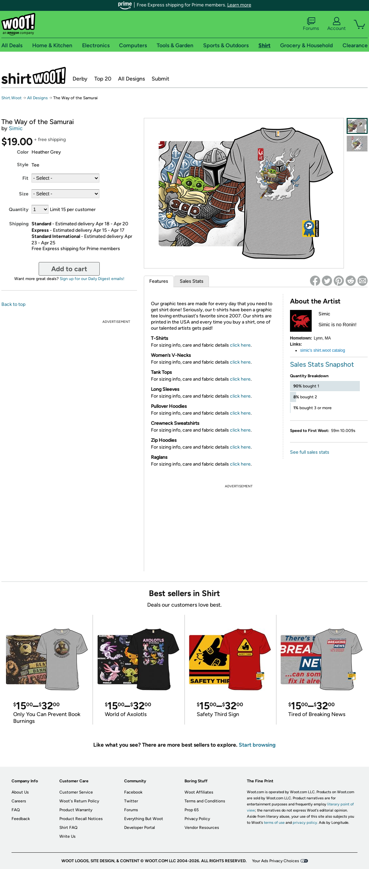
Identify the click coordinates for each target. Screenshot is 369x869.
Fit (25, 178)
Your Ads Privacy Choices (275, 860)
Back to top (13, 304)
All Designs (131, 78)
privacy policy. (305, 822)
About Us (20, 792)
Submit (160, 78)
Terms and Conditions (204, 801)
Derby (80, 78)
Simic (16, 128)
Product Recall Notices (81, 818)
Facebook (133, 792)
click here (240, 345)
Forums (311, 24)
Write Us (67, 836)
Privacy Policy (197, 818)
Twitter (131, 801)
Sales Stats (191, 281)
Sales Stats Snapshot (322, 364)
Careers (19, 801)
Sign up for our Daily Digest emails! (92, 278)
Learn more (239, 5)
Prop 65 (191, 809)
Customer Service (76, 792)
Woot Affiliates (198, 792)
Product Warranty (75, 809)
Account (336, 24)
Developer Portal (139, 827)
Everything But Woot (143, 818)
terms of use (274, 822)
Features (158, 281)
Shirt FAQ (68, 827)
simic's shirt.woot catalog (322, 350)
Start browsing (257, 745)
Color (22, 152)
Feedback (21, 818)
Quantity (18, 209)
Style (22, 165)
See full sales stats (309, 452)
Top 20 (102, 78)
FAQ (16, 809)
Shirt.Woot (33, 75)
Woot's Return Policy (79, 801)
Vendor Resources (201, 827)
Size (23, 194)
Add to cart (69, 269)
